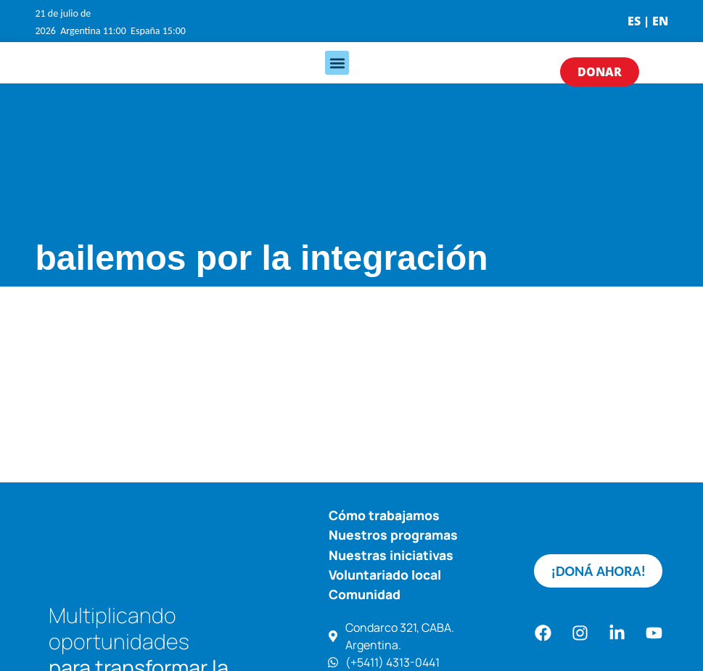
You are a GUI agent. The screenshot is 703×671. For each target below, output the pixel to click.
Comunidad (364, 594)
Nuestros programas (393, 534)
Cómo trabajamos (384, 515)
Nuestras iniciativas (391, 555)
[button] (337, 63)
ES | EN (648, 21)
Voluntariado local (385, 574)
